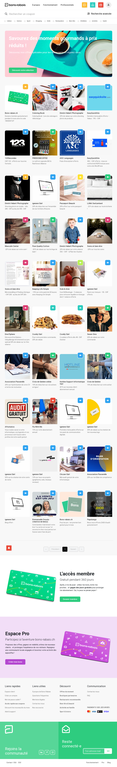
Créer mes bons (15, 662)
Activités (93, 22)
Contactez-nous (38, 704)
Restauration (58, 22)
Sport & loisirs (65, 712)
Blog (109, 763)
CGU (14, 763)
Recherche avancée (99, 14)
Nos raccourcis (37, 708)
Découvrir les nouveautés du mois (17, 708)
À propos (36, 5)
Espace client (10, 692)
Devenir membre (70, 600)
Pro (103, 763)
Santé (103, 22)
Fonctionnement (50, 5)
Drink (47, 22)
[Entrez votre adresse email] (94, 752)
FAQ (88, 696)
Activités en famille (67, 708)
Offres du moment (67, 692)
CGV (19, 763)
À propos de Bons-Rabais (41, 692)
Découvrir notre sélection (23, 71)
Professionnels (67, 5)
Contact (10, 763)
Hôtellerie (82, 22)
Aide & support (10, 712)
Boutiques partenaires (68, 696)
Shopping (37, 22)
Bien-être (70, 22)
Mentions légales (38, 700)
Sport (27, 22)
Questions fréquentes (40, 696)
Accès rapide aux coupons (15, 704)
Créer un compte (11, 696)
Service (18, 22)
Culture (8, 22)
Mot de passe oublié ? (13, 700)
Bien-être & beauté (67, 704)
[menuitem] (64, 550)
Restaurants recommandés (70, 700)
